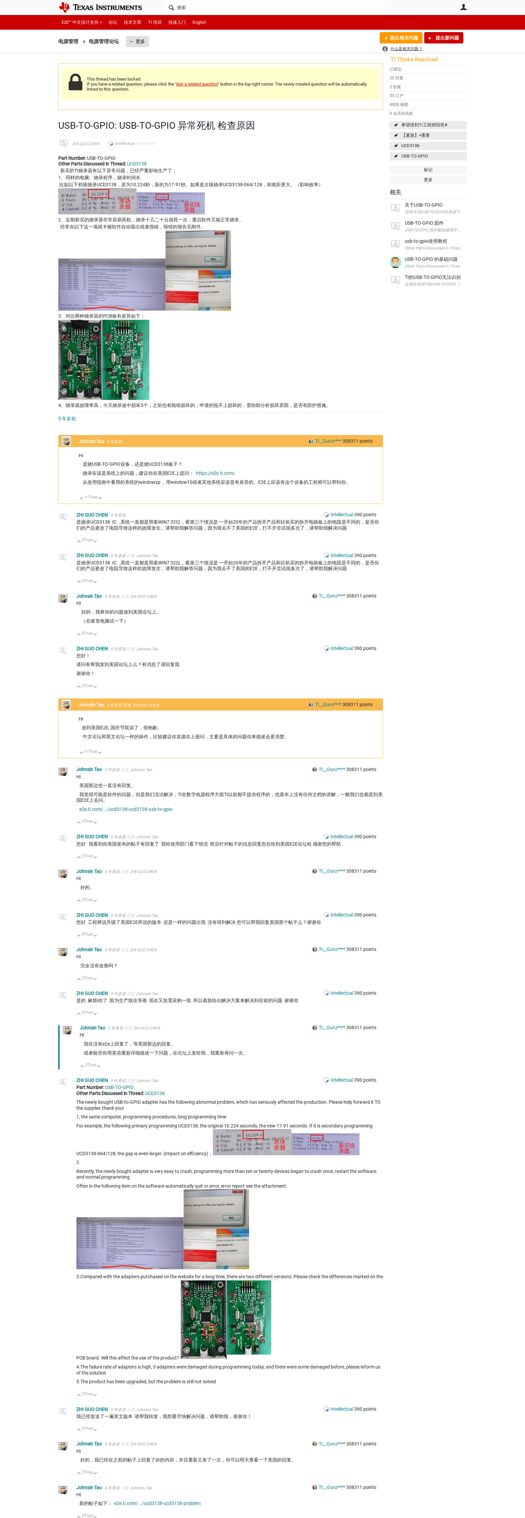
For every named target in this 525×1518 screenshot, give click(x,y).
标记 (428, 169)
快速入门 (177, 22)
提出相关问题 (404, 37)
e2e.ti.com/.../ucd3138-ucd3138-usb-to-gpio (125, 809)
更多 (140, 41)
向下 (100, 499)
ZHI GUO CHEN (85, 143)
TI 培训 (155, 22)
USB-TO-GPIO (414, 155)
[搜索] (274, 7)
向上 (81, 499)
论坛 (112, 22)
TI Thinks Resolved (414, 59)
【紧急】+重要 (415, 135)
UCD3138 (410, 145)
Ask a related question (197, 84)
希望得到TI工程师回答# (424, 124)
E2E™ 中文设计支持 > (82, 22)
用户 (463, 7)
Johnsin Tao (92, 441)
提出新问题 (447, 37)
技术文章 (132, 22)
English (199, 22)
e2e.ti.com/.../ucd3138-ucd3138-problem (157, 1503)
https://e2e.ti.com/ (215, 473)
